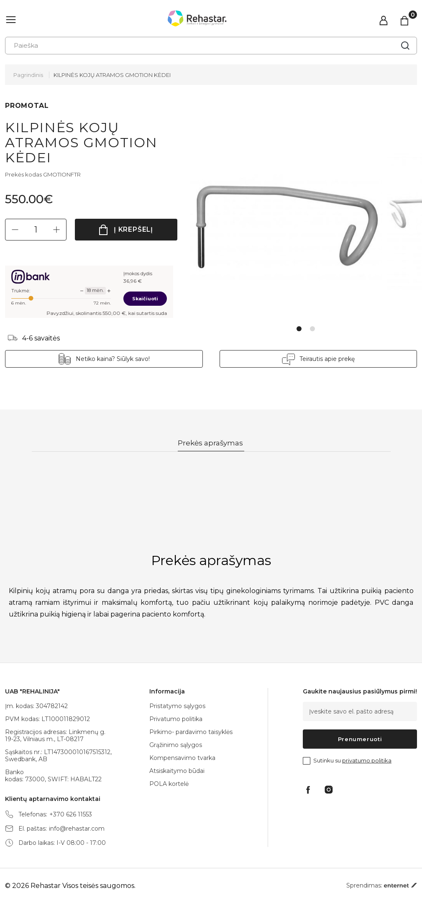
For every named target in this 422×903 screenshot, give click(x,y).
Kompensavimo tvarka (182, 758)
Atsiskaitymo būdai (177, 771)
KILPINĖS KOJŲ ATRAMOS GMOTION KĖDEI (112, 75)
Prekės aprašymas (211, 443)
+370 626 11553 (70, 814)
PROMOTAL (27, 106)
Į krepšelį (133, 229)
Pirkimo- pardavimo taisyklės (191, 732)
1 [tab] (299, 328)
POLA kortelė (169, 784)
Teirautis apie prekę (327, 359)
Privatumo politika (175, 719)
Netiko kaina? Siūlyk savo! (113, 359)
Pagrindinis (28, 75)
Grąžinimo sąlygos (175, 745)
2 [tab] (312, 328)
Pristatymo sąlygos (177, 706)
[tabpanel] (288, 222)
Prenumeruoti (360, 739)
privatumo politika (366, 760)
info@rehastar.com (77, 828)
